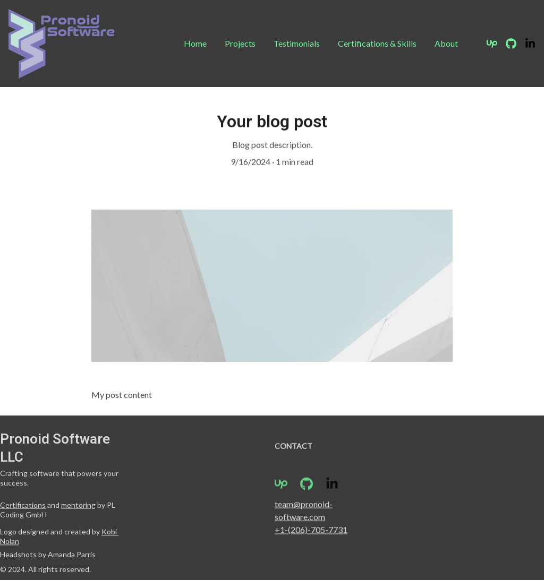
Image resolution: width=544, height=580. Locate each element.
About (446, 43)
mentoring (78, 505)
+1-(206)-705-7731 (311, 530)
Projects (240, 43)
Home (195, 43)
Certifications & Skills (377, 43)
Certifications (23, 505)
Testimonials (297, 43)
